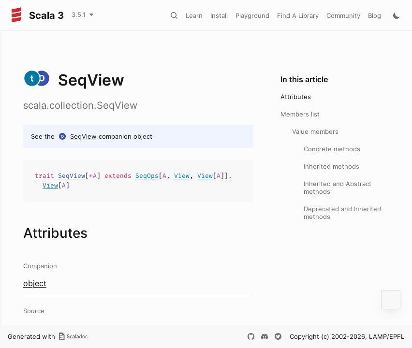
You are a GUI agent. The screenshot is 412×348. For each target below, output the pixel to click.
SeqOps (147, 176)
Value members (315, 131)
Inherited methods (331, 166)
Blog (374, 15)
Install (219, 15)
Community (343, 15)
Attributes (295, 97)
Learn (194, 15)
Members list (300, 114)
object (34, 283)
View (182, 176)
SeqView (83, 136)
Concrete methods (332, 149)
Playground (252, 15)
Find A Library (298, 15)
